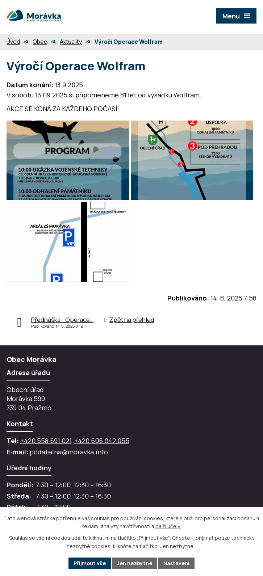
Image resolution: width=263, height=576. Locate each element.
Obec (40, 42)
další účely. (168, 526)
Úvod (13, 42)
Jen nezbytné (134, 563)
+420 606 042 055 (101, 440)
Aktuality (71, 42)
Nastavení (176, 563)
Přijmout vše (90, 563)
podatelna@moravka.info (69, 451)
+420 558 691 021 (45, 440)
